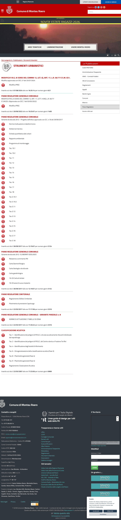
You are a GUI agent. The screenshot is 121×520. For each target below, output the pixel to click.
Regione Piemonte (28, 2)
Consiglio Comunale (47, 437)
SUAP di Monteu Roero (48, 480)
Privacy (13, 502)
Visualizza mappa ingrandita (98, 446)
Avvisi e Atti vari (87, 111)
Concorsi (85, 98)
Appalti (84, 89)
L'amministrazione (55, 47)
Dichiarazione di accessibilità (61, 516)
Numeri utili (45, 439)
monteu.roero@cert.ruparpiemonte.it (15, 434)
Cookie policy (99, 507)
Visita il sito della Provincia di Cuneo (52, 470)
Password (94, 460)
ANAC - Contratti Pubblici (90, 76)
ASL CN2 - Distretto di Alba (49, 477)
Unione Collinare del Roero (49, 473)
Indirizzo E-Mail (96, 453)
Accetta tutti (96, 511)
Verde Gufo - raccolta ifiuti (49, 475)
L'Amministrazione (59, 55)
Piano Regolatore (87, 107)
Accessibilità (35, 502)
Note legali (4, 502)
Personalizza (103, 514)
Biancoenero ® (69, 510)
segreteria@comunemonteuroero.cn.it (16, 438)
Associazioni (45, 458)
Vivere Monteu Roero (80, 47)
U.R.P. (43, 434)
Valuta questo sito (62, 513)
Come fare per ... (46, 441)
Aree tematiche (35, 47)
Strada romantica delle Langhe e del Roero (54, 487)
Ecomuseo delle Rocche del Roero (52, 484)
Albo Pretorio (45, 446)
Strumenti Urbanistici (48, 455)
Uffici (43, 432)
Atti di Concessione (88, 81)
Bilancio (84, 102)
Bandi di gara (86, 94)
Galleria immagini (46, 460)
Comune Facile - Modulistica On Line (52, 482)
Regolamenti (86, 85)
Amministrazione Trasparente (91, 72)
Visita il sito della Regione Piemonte (52, 468)
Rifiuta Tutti (110, 511)
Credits (23, 502)
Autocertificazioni (46, 444)
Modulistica (45, 451)
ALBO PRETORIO (87, 68)
